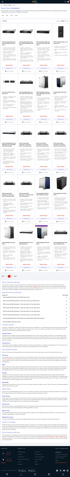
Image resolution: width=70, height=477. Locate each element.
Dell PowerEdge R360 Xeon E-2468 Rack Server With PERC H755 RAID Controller (9, 145)
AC (15, 438)
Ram (3, 366)
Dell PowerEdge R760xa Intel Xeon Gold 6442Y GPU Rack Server (8, 43)
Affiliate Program (21, 452)
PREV (3, 276)
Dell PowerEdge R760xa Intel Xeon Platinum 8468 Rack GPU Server (26, 43)
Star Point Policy (38, 459)
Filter (4, 21)
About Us (20, 454)
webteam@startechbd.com (61, 462)
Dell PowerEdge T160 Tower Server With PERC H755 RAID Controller (43, 94)
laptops (57, 436)
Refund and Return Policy (23, 459)
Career (19, 461)
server (4, 327)
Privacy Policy (21, 456)
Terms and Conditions (39, 456)
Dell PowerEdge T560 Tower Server (12, 321)
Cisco (11, 15)
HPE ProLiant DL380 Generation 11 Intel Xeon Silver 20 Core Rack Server (60, 145)
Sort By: (58, 21)
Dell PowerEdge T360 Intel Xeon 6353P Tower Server (16, 297)
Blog (36, 461)
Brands (36, 464)
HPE (7, 15)
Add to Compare (9, 71)
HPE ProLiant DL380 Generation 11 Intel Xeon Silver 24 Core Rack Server (8, 195)
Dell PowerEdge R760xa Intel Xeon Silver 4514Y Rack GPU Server (43, 43)
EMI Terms (37, 452)
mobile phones (62, 436)
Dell (3, 15)
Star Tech (46, 438)
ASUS (16, 15)
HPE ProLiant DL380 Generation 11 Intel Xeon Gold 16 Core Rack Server (26, 195)
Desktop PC (52, 436)
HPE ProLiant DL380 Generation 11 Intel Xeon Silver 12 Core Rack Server (25, 145)
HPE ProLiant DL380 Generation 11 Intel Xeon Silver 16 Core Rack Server (42, 145)
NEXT (15, 276)
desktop (35, 286)
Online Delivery (38, 454)
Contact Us (20, 464)
